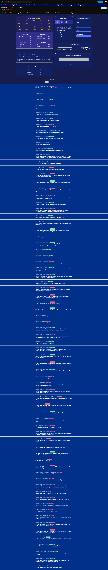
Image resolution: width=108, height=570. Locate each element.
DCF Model (49, 13)
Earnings (36, 5)
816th (34, 23)
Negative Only (59, 81)
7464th (19, 29)
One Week (66, 22)
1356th (49, 23)
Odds (11, 13)
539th (19, 23)
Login (94, 1)
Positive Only (52, 81)
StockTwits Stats (39, 13)
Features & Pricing (66, 5)
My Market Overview (18, 5)
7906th (26, 29)
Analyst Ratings (45, 5)
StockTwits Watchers (34, 67)
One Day (62, 22)
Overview (4, 13)
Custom (70, 21)
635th (27, 23)
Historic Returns (59, 13)
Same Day (57, 22)
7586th (41, 29)
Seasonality (55, 5)
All (46, 81)
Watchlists (29, 5)
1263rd (41, 23)
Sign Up (100, 1)
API (75, 5)
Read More (19, 60)
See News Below (73, 64)
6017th (34, 29)
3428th (49, 29)
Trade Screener (5, 5)
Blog (79, 5)
